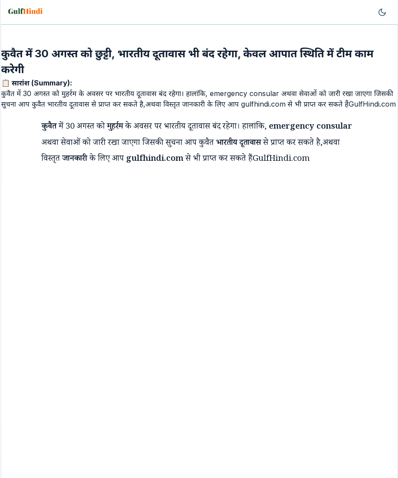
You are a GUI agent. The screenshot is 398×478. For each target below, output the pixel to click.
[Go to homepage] (26, 12)
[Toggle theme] (382, 12)
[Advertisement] (182, 233)
